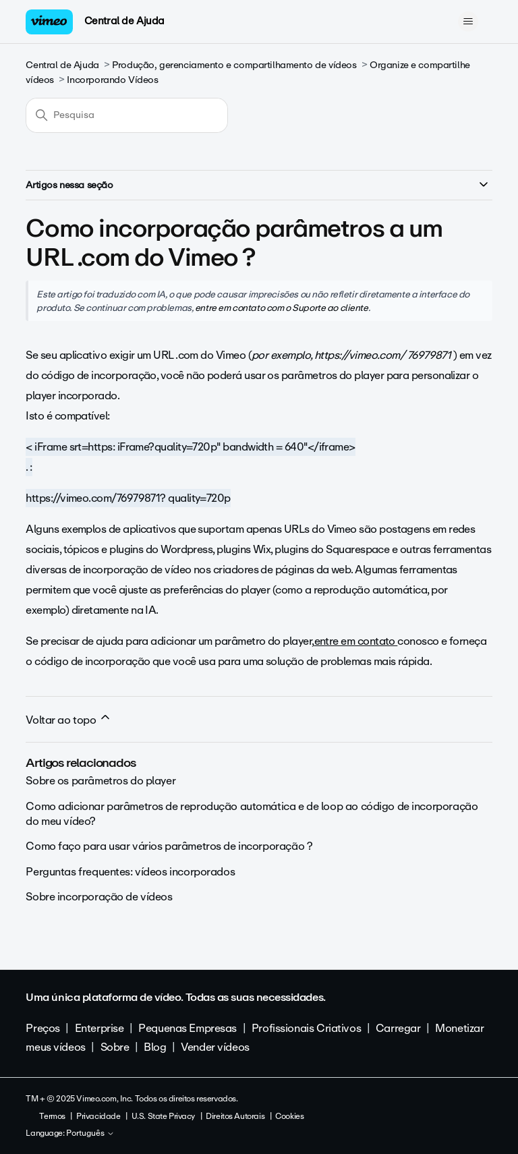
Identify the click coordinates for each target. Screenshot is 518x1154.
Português (90, 1133)
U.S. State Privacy (163, 1116)
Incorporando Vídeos (112, 80)
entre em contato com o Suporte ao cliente (281, 307)
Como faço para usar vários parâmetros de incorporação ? (169, 846)
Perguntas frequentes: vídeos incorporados (130, 872)
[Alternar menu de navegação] (468, 21)
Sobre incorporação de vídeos (99, 897)
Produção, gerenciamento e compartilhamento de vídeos (234, 65)
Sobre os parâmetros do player (100, 781)
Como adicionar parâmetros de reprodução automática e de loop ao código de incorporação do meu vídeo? (252, 813)
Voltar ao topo (69, 719)
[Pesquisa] (126, 115)
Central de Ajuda (124, 20)
